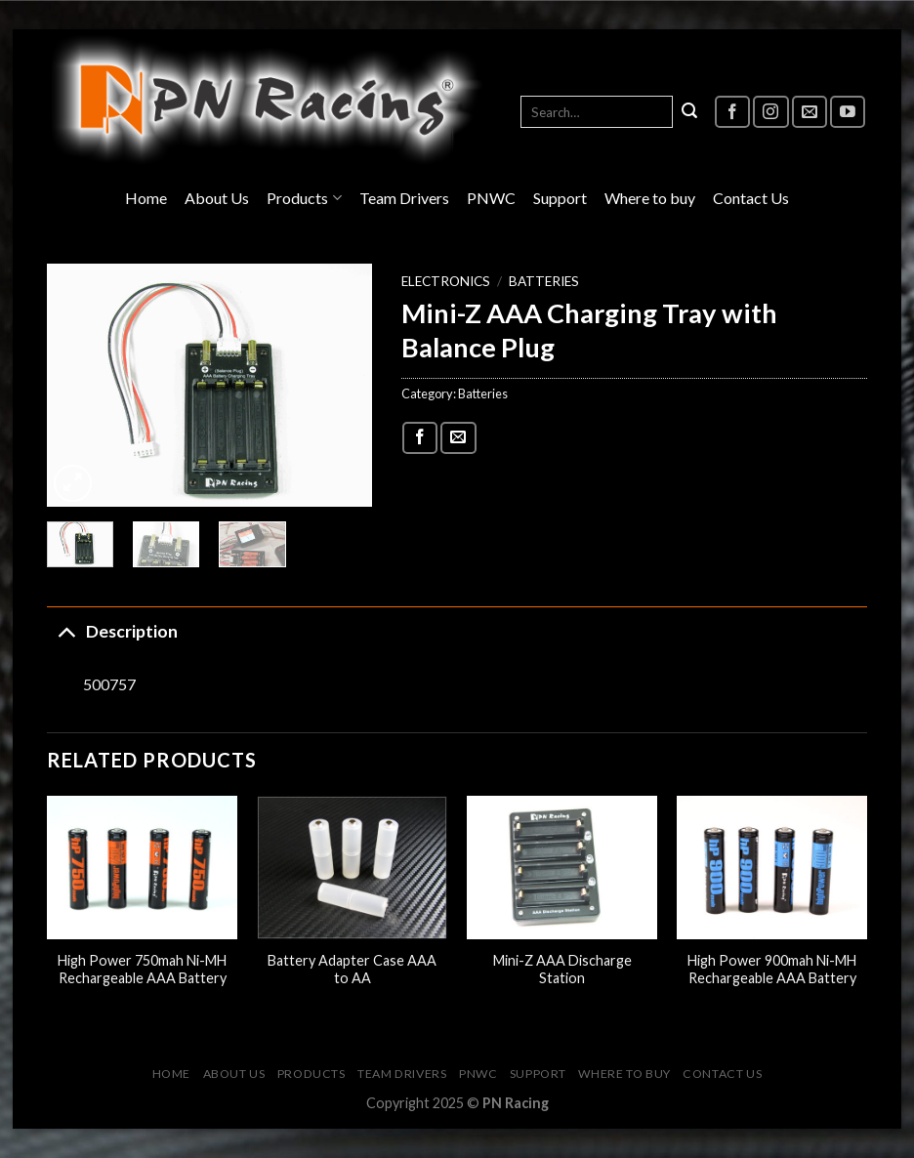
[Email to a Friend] (458, 438)
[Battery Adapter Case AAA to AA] (352, 867)
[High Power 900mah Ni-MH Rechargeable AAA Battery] (772, 867)
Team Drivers (404, 197)
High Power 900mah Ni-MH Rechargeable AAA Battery (771, 969)
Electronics (445, 281)
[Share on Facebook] (419, 438)
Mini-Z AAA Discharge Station (562, 969)
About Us (217, 197)
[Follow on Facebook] (732, 112)
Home (146, 197)
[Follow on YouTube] (847, 112)
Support (560, 197)
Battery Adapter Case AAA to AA (352, 969)
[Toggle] (66, 631)
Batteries (544, 281)
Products (304, 198)
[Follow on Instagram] (770, 112)
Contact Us (751, 197)
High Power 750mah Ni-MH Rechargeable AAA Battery (142, 969)
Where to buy (649, 197)
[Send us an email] (809, 112)
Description (112, 631)
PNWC (491, 197)
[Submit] (689, 112)
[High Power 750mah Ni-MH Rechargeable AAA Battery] (142, 867)
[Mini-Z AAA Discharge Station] (562, 867)
